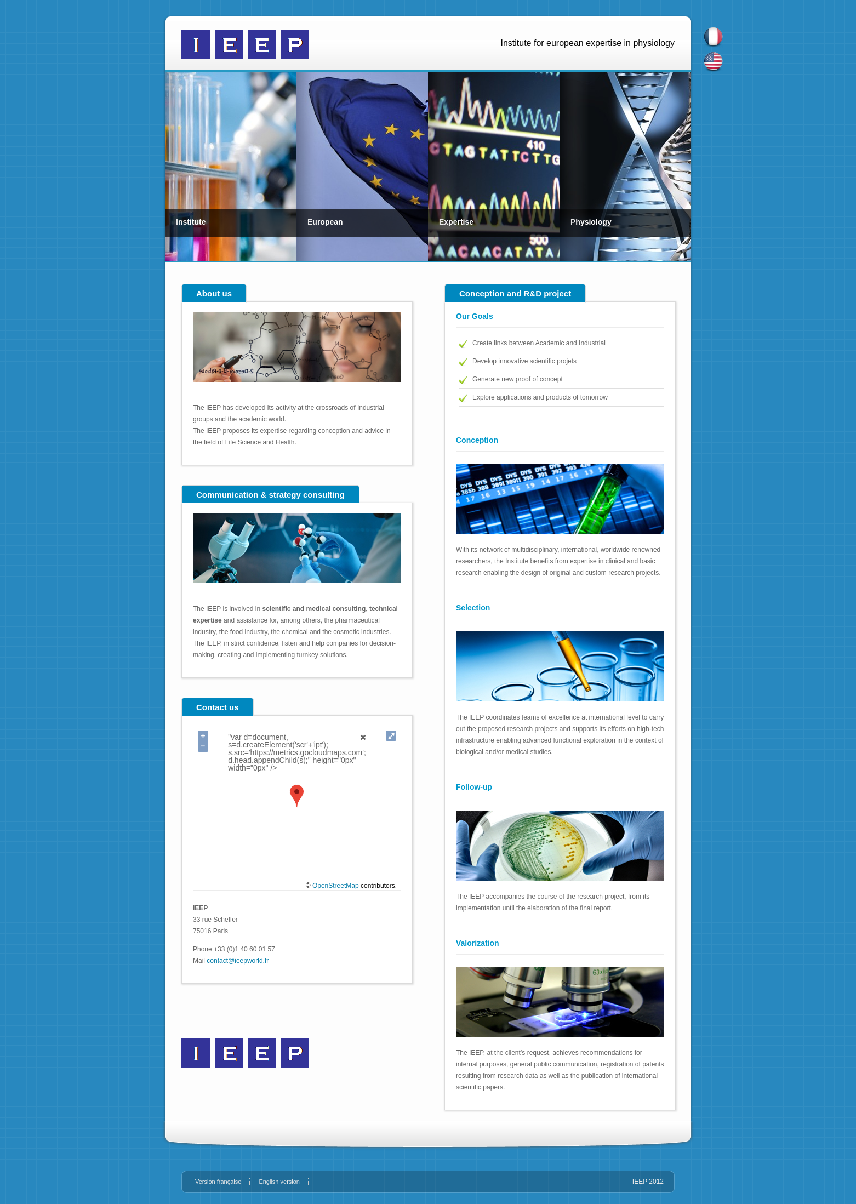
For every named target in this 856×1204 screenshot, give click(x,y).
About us (214, 293)
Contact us (217, 707)
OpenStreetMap (335, 885)
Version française (218, 1181)
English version (279, 1181)
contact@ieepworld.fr (238, 961)
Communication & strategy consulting (270, 494)
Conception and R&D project (515, 293)
